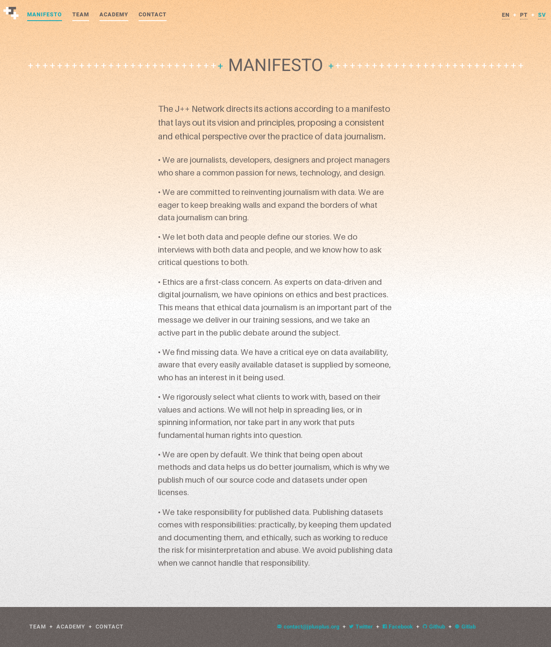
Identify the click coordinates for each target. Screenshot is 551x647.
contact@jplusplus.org (308, 627)
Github (434, 627)
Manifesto (44, 14)
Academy (113, 14)
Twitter (361, 627)
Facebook (398, 627)
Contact (153, 14)
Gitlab (465, 627)
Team (80, 14)
